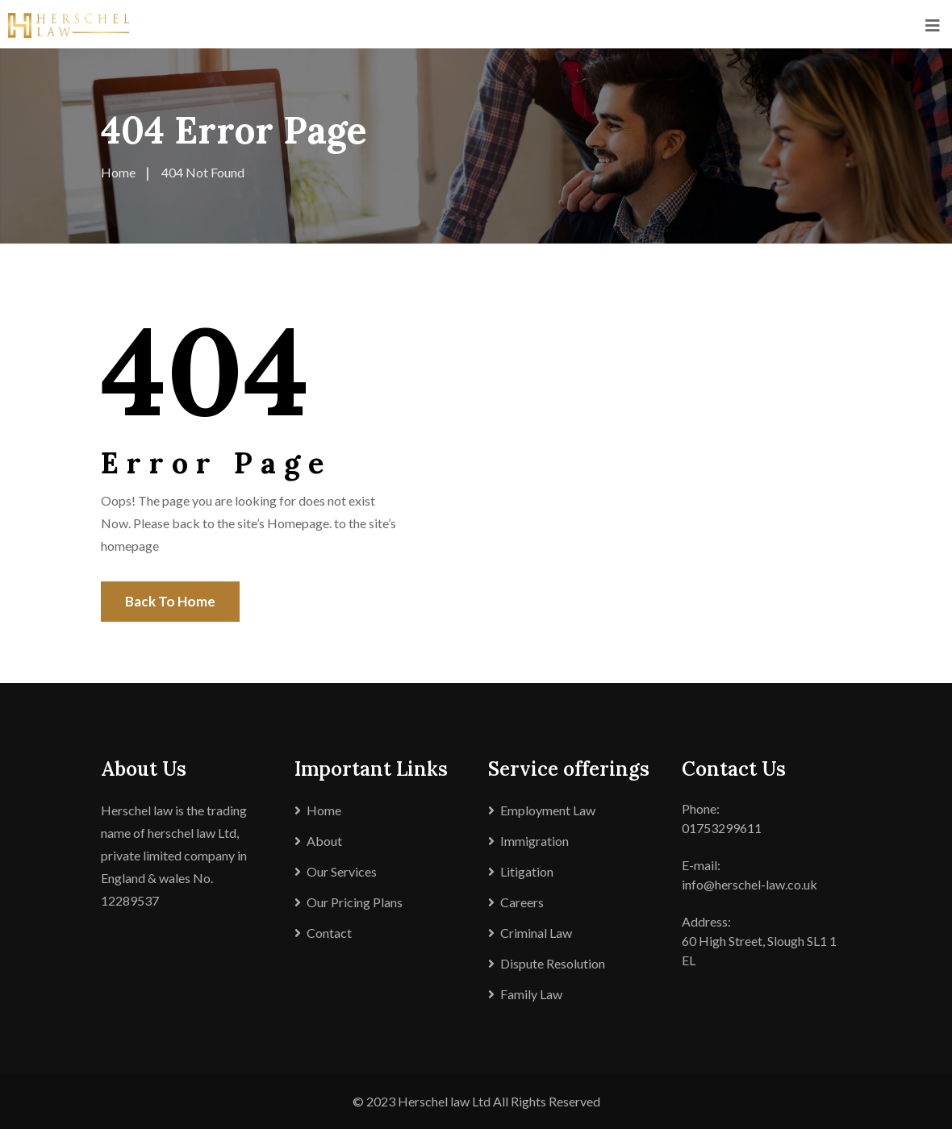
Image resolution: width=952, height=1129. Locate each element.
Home (324, 810)
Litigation (526, 871)
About (324, 840)
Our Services (342, 871)
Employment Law (547, 810)
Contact (329, 932)
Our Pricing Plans (355, 902)
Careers (522, 902)
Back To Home (170, 601)
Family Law (531, 994)
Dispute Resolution (552, 963)
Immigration (534, 840)
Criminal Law (536, 932)
